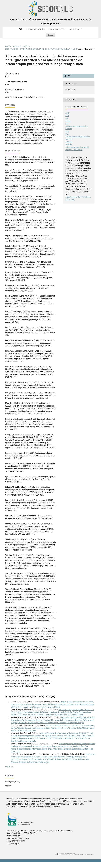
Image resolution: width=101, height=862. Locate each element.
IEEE (67, 131)
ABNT (67, 113)
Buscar (50, 35)
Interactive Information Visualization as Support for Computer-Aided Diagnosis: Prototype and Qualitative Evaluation (53, 756)
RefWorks (68, 142)
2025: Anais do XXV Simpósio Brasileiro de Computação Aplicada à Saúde (41, 49)
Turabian (68, 144)
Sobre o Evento (57, 29)
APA (66, 118)
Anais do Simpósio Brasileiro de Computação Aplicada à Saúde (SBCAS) (50, 21)
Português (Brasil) (12, 782)
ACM (67, 116)
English (8, 785)
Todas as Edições (36, 29)
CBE (66, 124)
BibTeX (67, 121)
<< (6, 766)
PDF (68, 76)
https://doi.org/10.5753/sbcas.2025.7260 (27, 97)
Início (8, 46)
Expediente (76, 29)
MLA (67, 134)
